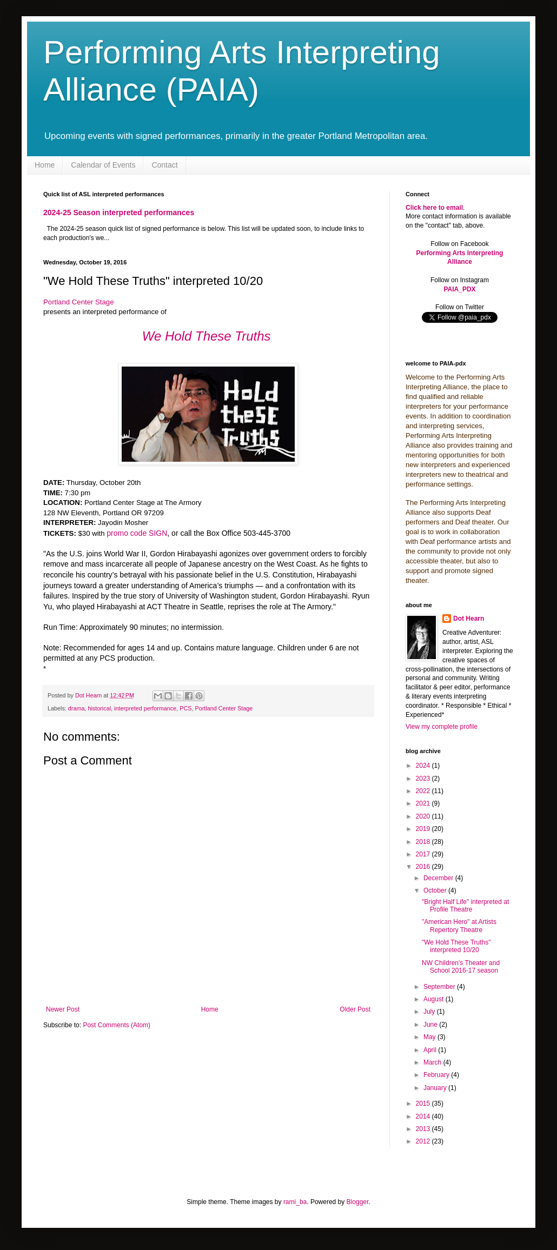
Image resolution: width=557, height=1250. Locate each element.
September (440, 986)
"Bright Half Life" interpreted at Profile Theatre (465, 905)
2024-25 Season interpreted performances (118, 212)
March (433, 1062)
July (430, 1011)
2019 (424, 829)
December (439, 878)
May (430, 1037)
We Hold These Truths (206, 336)
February (437, 1075)
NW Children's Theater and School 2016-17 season (461, 966)
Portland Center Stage (78, 302)
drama (76, 708)
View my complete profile (442, 726)
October (435, 890)
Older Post (355, 1009)
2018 (424, 842)
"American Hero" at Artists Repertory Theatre (459, 925)
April (430, 1050)
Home (45, 165)
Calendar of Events (103, 165)
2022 (424, 791)
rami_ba (295, 1202)
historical (99, 708)
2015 (424, 1103)
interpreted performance (145, 708)
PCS (185, 708)
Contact (164, 165)
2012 (424, 1141)
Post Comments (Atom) (116, 1025)
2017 (424, 854)
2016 (424, 866)
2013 (424, 1129)
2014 (424, 1116)
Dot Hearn (468, 618)
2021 (424, 803)
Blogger (358, 1202)
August (434, 999)
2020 (424, 816)
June (431, 1024)
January (435, 1088)
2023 (424, 778)
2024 (424, 765)
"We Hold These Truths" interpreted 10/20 (456, 946)
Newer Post (62, 1009)
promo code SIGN (137, 533)
